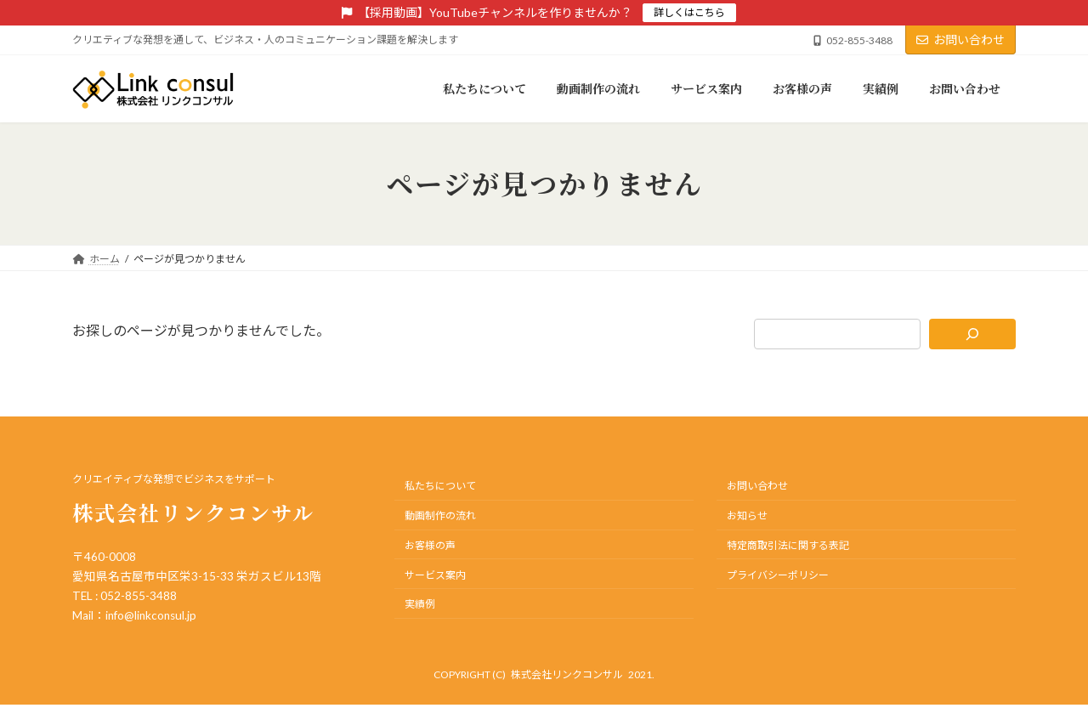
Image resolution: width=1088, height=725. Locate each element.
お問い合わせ (960, 39)
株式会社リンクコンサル (567, 674)
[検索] (973, 334)
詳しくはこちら (689, 12)
